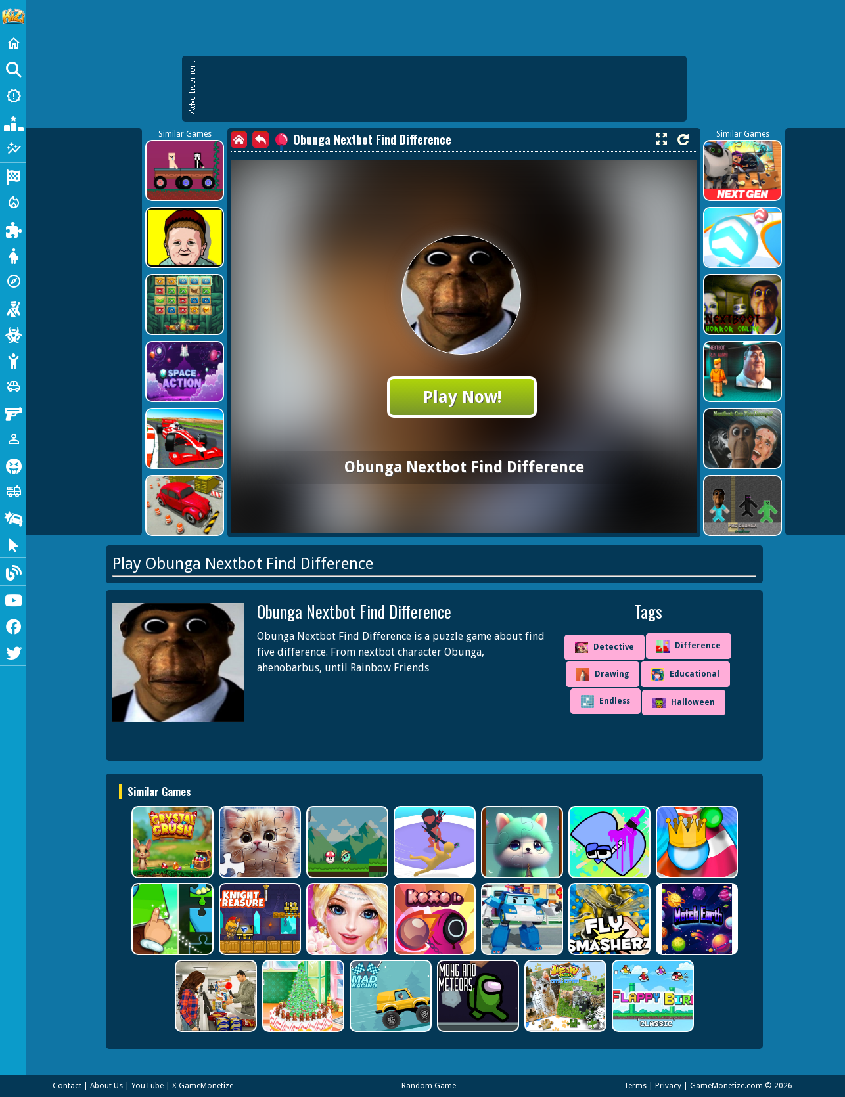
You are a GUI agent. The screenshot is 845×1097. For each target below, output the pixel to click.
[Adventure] (13, 281)
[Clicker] (13, 544)
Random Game (428, 1085)
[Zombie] (13, 334)
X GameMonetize (202, 1085)
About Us (106, 1085)
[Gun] (13, 412)
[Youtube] (13, 599)
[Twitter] (13, 651)
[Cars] (13, 386)
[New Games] (13, 96)
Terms (635, 1085)
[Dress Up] (13, 255)
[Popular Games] (13, 122)
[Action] (13, 202)
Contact (67, 1085)
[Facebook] (13, 625)
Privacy (668, 1085)
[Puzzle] (13, 228)
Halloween (683, 703)
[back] (260, 139)
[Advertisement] (441, 88)
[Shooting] (13, 307)
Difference (688, 646)
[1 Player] (13, 439)
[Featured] (13, 148)
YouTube (147, 1085)
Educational (685, 674)
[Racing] (13, 176)
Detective (604, 647)
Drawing (602, 674)
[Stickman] (13, 360)
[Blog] (13, 571)
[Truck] (13, 491)
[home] (239, 139)
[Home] (13, 43)
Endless (605, 701)
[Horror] (13, 465)
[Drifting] (13, 517)
